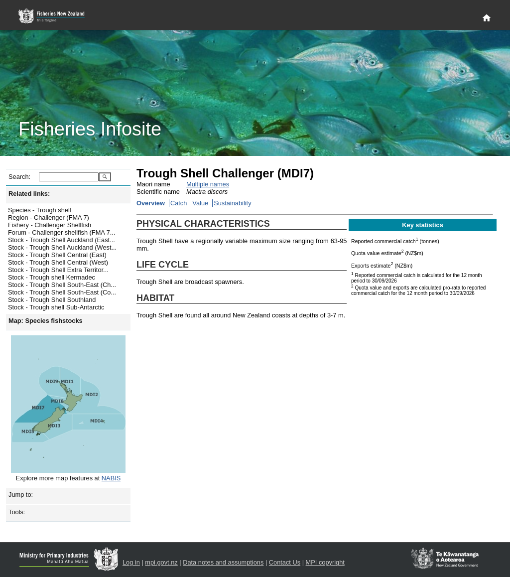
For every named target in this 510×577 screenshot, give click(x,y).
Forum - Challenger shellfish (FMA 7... (62, 232)
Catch (178, 203)
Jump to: (20, 494)
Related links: (29, 193)
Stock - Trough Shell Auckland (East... (61, 240)
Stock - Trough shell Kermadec (51, 277)
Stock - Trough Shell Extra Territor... (58, 270)
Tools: (16, 512)
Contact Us (284, 562)
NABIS (111, 478)
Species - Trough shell (39, 210)
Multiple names (207, 184)
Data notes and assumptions (223, 562)
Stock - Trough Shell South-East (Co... (62, 292)
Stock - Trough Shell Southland (52, 299)
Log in (131, 562)
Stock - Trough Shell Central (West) (58, 262)
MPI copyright (325, 562)
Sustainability (232, 203)
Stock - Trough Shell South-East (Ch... (62, 284)
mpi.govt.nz (161, 562)
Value (200, 203)
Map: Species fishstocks (45, 320)
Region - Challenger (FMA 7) (48, 217)
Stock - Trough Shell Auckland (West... (62, 247)
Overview (150, 203)
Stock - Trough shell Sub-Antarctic (56, 307)
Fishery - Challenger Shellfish (49, 225)
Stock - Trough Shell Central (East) (57, 255)
